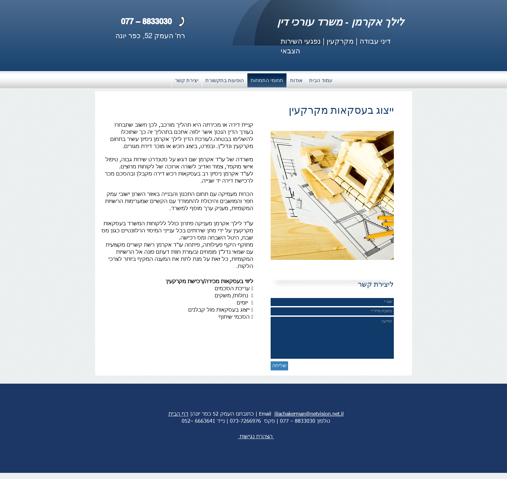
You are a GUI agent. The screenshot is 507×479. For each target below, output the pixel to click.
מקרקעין (340, 41)
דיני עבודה (375, 41)
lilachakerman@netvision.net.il (309, 414)
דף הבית (178, 414)
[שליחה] (279, 365)
